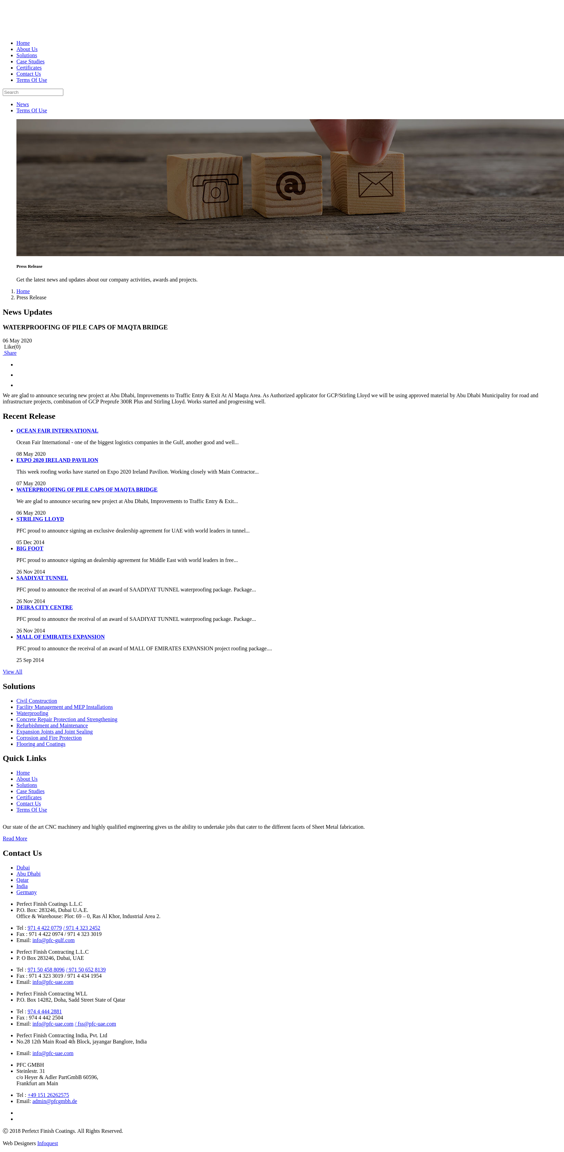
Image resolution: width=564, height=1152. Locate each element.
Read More (15, 838)
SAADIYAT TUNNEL (42, 578)
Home (23, 43)
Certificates (29, 68)
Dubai (23, 868)
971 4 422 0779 (45, 928)
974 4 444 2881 (45, 1011)
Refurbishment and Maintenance (52, 725)
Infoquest (47, 1143)
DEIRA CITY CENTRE (44, 607)
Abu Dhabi (28, 874)
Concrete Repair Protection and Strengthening (66, 719)
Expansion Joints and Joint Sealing (54, 732)
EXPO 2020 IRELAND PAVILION (57, 460)
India (22, 886)
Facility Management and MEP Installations (64, 707)
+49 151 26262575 (48, 1095)
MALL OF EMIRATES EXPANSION (60, 637)
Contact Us (28, 74)
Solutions (26, 55)
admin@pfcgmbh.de (55, 1101)
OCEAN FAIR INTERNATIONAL (57, 431)
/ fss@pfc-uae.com (95, 1024)
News (22, 104)
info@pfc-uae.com (53, 982)
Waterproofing (32, 713)
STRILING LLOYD (40, 519)
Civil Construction (36, 701)
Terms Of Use (31, 80)
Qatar (22, 880)
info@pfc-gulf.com (54, 940)
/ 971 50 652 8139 (86, 970)
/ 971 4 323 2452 (81, 928)
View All (12, 672)
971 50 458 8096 (46, 970)
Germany (26, 892)
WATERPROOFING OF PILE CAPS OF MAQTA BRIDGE (86, 489)
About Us (27, 49)
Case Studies (30, 61)
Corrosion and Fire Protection (49, 738)
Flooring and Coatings (40, 744)
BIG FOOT (29, 548)
